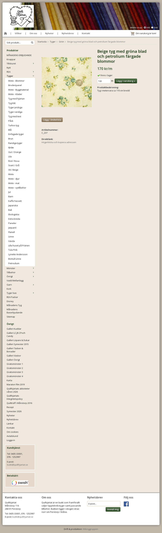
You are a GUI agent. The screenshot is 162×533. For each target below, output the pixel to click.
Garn (21, 284)
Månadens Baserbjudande (14, 311)
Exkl (156, 27)
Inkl (148, 27)
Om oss (33, 33)
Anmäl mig (113, 509)
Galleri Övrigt (13, 359)
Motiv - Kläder (15, 94)
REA (21, 71)
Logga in (11, 440)
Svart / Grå (13, 165)
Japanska (13, 205)
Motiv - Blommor (16, 80)
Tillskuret (21, 63)
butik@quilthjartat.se (17, 464)
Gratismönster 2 (15, 368)
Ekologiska (13, 214)
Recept (10, 407)
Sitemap (11, 316)
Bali (10, 209)
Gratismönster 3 (15, 372)
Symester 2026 (14, 411)
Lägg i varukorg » (125, 80)
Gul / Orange (14, 152)
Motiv (11, 174)
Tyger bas (21, 292)
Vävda (11, 241)
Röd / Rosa (13, 160)
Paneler (12, 223)
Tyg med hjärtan (16, 98)
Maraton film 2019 (16, 384)
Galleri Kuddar (14, 328)
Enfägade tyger (16, 134)
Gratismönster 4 (15, 376)
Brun (10, 138)
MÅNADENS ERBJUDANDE (19, 55)
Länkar (10, 423)
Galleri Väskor (14, 355)
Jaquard (12, 227)
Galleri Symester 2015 (18, 344)
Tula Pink (12, 249)
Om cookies (12, 431)
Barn (10, 196)
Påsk (10, 120)
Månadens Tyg (14, 305)
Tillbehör (21, 272)
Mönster (21, 268)
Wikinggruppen (90, 529)
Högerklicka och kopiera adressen (59, 142)
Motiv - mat (13, 183)
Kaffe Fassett (15, 200)
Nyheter (49, 33)
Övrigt (21, 276)
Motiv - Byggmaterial (18, 89)
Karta (9, 380)
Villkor (18, 33)
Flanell (11, 232)
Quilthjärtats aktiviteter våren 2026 (18, 390)
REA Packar (12, 297)
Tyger (21, 75)
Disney (10, 301)
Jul (9, 191)
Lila (10, 156)
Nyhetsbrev (68, 33)
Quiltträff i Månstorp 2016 (19, 403)
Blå (9, 129)
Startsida (42, 41)
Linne (11, 236)
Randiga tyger (15, 143)
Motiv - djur (13, 178)
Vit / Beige (13, 169)
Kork (9, 288)
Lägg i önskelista (52, 119)
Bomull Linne (14, 258)
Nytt (9, 67)
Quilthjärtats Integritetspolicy (15, 397)
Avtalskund (12, 436)
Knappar (11, 59)
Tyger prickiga (15, 107)
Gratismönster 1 (15, 363)
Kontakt (86, 33)
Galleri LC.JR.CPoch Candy (16, 334)
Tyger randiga (15, 111)
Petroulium (13, 263)
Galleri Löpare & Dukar (18, 340)
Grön (11, 147)
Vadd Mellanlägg (15, 280)
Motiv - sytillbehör (17, 187)
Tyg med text (14, 116)
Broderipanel (15, 85)
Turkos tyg (13, 125)
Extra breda (14, 218)
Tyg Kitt (11, 103)
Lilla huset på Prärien (19, 245)
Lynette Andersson (17, 254)
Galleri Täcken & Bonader (15, 350)
